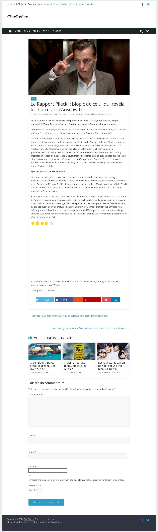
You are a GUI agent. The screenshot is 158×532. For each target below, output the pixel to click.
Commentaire (36, 394)
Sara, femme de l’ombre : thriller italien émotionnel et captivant (66, 4)
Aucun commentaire (64, 114)
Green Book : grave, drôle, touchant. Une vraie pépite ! (42, 365)
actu (18, 31)
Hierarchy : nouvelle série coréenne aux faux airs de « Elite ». (91, 328)
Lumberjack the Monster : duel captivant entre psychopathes (68, 315)
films (27, 31)
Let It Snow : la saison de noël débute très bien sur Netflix (111, 365)
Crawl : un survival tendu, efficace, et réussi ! (75, 365)
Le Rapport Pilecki (90, 114)
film (33, 99)
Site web (32, 466)
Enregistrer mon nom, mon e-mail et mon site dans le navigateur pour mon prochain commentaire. (76, 479)
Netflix (101, 114)
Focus (46, 31)
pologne (108, 114)
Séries (36, 31)
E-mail (32, 451)
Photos (57, 31)
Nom (31, 435)
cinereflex (49, 114)
